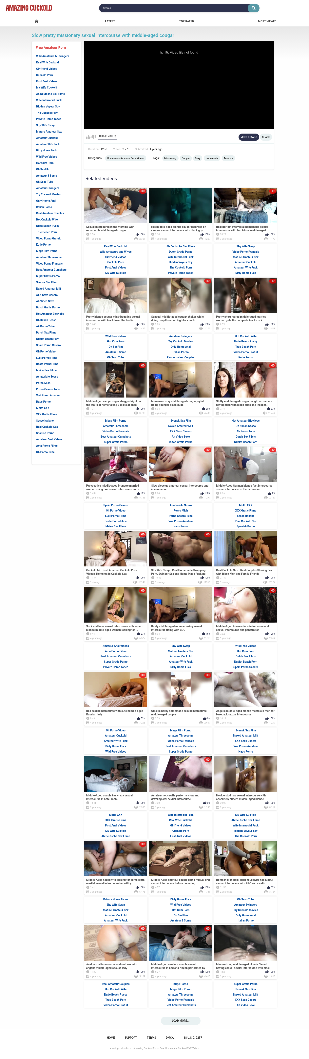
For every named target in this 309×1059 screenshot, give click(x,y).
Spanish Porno (45, 433)
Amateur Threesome (49, 257)
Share (266, 137)
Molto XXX (42, 408)
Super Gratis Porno (48, 276)
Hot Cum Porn (45, 163)
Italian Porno (44, 207)
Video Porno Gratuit (48, 238)
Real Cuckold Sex (47, 426)
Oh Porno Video (46, 351)
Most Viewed (267, 21)
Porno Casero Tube (48, 389)
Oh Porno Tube (45, 452)
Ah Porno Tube (45, 326)
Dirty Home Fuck (46, 150)
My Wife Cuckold (46, 87)
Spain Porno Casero (48, 345)
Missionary (170, 158)
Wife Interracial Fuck (49, 100)
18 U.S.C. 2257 (193, 1037)
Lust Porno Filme (46, 357)
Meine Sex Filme (46, 370)
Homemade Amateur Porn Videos (125, 158)
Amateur (228, 158)
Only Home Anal (46, 200)
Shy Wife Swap (45, 125)
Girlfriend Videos (46, 68)
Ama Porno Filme (47, 445)
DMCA (170, 1037)
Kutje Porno (43, 244)
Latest (110, 21)
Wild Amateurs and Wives (116, 251)
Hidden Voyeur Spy (48, 106)
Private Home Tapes (48, 119)
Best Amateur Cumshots (51, 269)
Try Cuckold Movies (48, 194)
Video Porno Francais (49, 263)
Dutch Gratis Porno (48, 307)
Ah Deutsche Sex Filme (50, 93)
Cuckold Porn (44, 75)
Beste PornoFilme (47, 364)
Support (131, 1037)
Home (37, 21)
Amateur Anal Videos (49, 439)
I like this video (88, 137)
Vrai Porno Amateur (48, 395)
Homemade (212, 158)
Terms (151, 1037)
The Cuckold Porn (47, 112)
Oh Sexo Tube (44, 181)
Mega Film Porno (46, 251)
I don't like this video (93, 137)
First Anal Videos (46, 81)
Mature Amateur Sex (49, 131)
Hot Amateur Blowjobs (50, 313)
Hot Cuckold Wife (47, 219)
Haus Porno (43, 401)
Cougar (186, 158)
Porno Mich (43, 382)
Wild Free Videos (46, 156)
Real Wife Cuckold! (48, 62)
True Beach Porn (46, 232)
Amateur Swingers (47, 188)
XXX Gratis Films (46, 414)
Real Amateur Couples (50, 213)
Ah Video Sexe (45, 301)
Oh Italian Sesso (46, 320)
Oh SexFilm (43, 169)
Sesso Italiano (45, 420)
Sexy (197, 158)
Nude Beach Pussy (48, 225)
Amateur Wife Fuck (48, 144)
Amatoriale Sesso (47, 376)
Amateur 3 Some (46, 175)
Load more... (181, 1020)
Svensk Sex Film (46, 282)
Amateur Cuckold (47, 137)
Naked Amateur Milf (48, 288)
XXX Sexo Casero (47, 295)
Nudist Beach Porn (47, 338)
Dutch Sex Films (46, 332)
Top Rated (186, 21)
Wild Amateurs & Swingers (52, 56)
